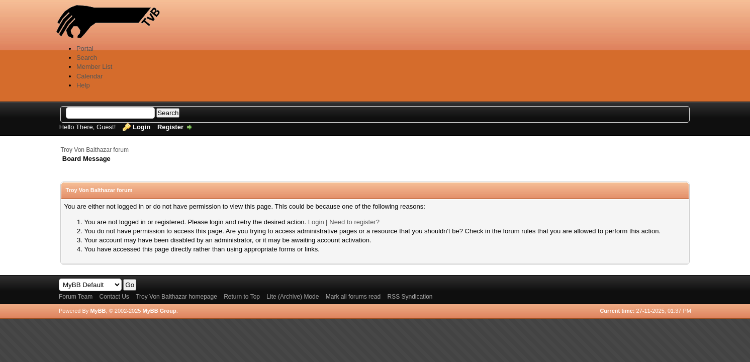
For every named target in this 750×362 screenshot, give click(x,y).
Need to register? (354, 222)
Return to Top (242, 296)
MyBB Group (159, 311)
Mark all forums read (353, 296)
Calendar (89, 76)
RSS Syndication (409, 296)
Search (86, 57)
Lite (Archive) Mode (292, 296)
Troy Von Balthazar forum (94, 149)
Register (170, 127)
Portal (84, 48)
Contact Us (114, 296)
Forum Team (75, 296)
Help (83, 85)
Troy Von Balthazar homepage (176, 296)
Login (141, 127)
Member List (94, 66)
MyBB (98, 311)
